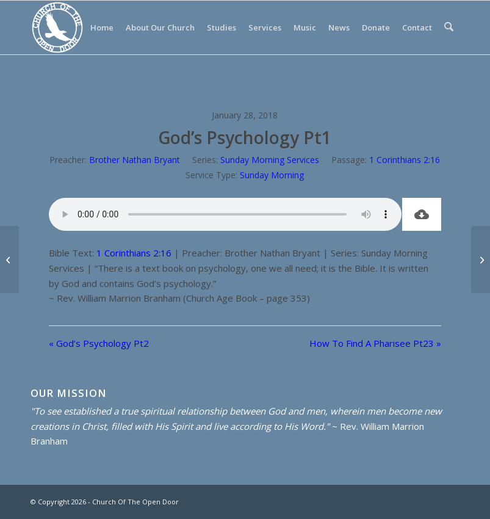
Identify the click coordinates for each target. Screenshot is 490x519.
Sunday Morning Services (269, 159)
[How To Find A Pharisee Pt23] (480, 259)
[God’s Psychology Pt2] (9, 259)
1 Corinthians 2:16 (404, 159)
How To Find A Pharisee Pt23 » (375, 343)
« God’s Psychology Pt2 (99, 343)
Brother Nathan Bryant (134, 159)
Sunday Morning (272, 175)
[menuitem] (103, 27)
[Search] (449, 27)
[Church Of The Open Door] (57, 27)
